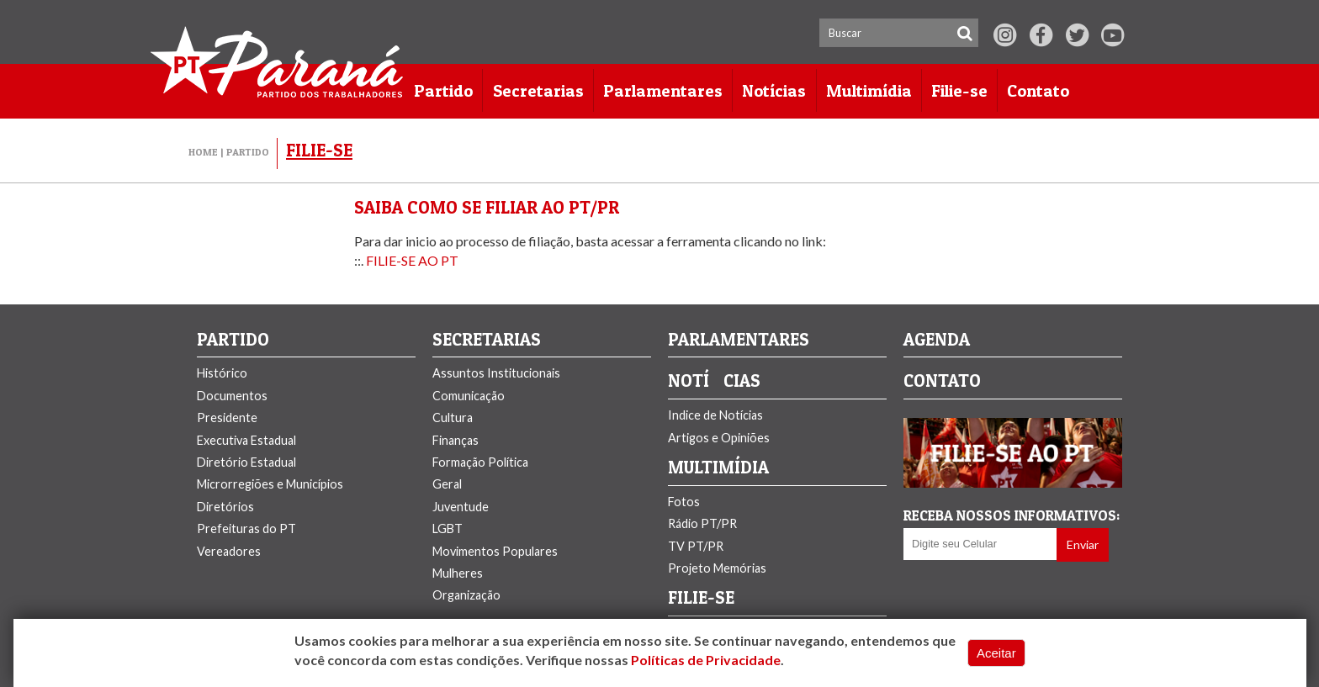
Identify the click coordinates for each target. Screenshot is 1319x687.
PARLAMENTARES (738, 340)
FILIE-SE (701, 598)
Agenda (936, 340)
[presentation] (1001, 587)
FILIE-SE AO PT (412, 260)
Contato (942, 381)
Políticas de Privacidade (706, 660)
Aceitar (996, 653)
